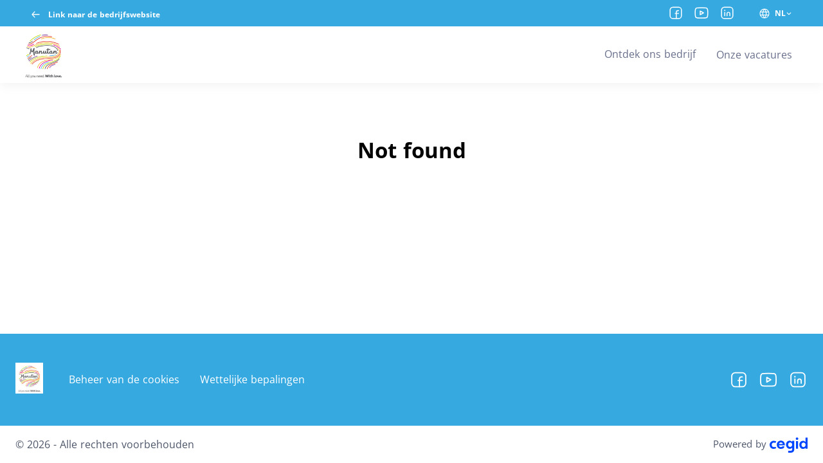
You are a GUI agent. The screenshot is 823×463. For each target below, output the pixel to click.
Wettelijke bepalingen (252, 379)
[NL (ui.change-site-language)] (775, 13)
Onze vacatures (754, 55)
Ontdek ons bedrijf (650, 54)
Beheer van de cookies (124, 379)
